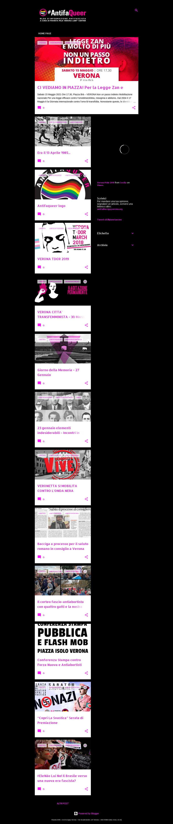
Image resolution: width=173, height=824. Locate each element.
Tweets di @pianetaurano (109, 219)
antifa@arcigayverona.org (109, 209)
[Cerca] (136, 10)
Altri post (63, 803)
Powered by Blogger (86, 813)
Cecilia (123, 182)
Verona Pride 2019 (105, 182)
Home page (44, 33)
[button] (134, 108)
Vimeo (100, 185)
